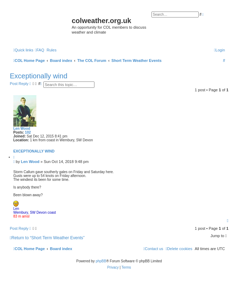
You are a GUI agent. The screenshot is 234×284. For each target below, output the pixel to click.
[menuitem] (39, 50)
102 (28, 132)
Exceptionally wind (39, 76)
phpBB (101, 261)
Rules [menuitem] (51, 50)
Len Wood (21, 128)
